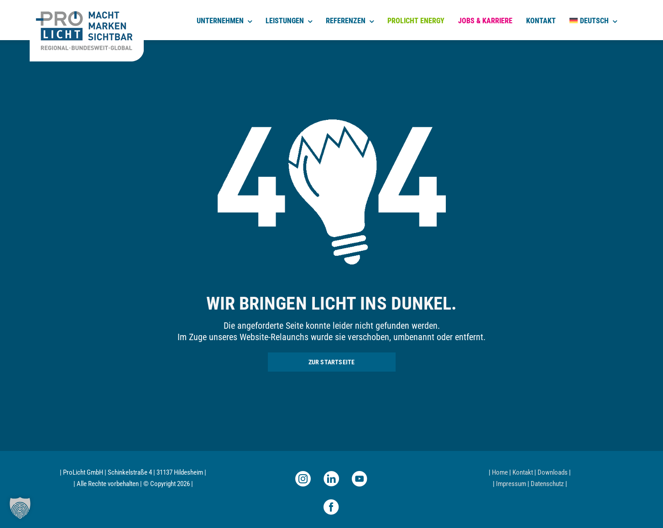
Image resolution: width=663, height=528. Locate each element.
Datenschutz (547, 484)
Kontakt (522, 472)
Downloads (553, 472)
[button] (20, 508)
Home (500, 472)
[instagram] (303, 479)
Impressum (511, 484)
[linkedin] (331, 479)
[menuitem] (593, 20)
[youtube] (359, 479)
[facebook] (331, 507)
